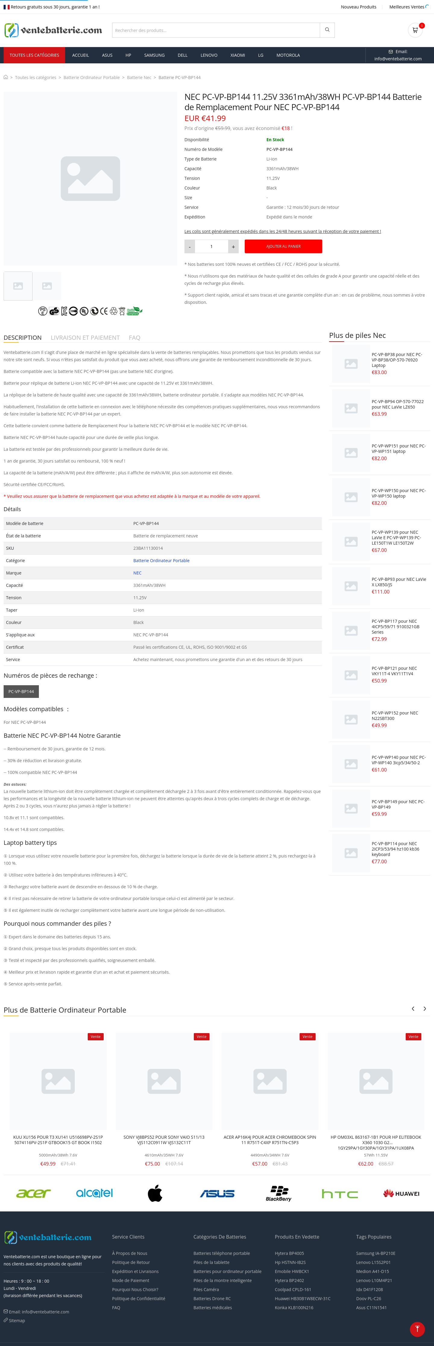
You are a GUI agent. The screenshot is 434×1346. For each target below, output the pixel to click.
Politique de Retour (131, 1262)
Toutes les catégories (35, 77)
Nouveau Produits (358, 7)
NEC (137, 573)
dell (183, 55)
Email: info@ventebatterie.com (39, 1312)
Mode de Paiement (130, 1280)
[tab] (18, 286)
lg (261, 55)
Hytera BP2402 (289, 1280)
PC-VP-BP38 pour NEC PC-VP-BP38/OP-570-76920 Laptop (397, 360)
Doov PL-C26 (368, 1298)
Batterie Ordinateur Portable (92, 77)
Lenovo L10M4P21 (374, 1280)
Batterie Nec (139, 77)
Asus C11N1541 (371, 1307)
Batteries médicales (212, 1307)
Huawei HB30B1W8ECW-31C (303, 1298)
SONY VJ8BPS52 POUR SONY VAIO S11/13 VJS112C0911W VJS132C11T (164, 1139)
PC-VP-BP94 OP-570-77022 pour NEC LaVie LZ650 (398, 404)
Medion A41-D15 (372, 1271)
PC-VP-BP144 (21, 691)
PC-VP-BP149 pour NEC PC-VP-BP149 (398, 804)
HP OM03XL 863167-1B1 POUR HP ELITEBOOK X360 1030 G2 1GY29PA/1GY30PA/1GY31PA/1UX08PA (376, 1142)
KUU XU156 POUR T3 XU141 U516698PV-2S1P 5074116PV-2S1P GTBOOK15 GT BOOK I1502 (58, 1139)
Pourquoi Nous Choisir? (135, 1289)
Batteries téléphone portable (221, 1253)
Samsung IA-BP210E (375, 1253)
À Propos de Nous (129, 1253)
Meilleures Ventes (406, 7)
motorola (288, 55)
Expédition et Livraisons (135, 1271)
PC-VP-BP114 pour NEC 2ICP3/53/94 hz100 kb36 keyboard (395, 849)
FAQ (116, 1307)
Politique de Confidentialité (138, 1298)
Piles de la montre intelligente (222, 1280)
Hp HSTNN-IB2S (290, 1262)
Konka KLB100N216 (294, 1307)
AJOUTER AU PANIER (283, 246)
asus (107, 55)
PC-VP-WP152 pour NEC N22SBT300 (395, 715)
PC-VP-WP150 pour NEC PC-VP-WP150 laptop (399, 493)
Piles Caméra (206, 1289)
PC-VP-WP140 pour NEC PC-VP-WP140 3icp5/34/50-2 (399, 759)
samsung (154, 55)
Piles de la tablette (211, 1262)
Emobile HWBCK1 (292, 1271)
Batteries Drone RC (212, 1298)
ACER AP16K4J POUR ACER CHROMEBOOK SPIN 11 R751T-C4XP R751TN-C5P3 (270, 1139)
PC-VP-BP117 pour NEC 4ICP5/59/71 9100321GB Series (395, 626)
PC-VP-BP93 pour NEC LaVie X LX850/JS (399, 581)
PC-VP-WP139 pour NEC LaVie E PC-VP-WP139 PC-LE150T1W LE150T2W (396, 537)
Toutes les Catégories (34, 55)
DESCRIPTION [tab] (23, 338)
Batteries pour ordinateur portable (227, 1271)
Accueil (80, 55)
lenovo (209, 55)
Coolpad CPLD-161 (293, 1289)
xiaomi (238, 55)
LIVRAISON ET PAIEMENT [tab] (85, 338)
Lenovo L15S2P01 (373, 1262)
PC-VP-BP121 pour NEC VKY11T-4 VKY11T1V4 (394, 670)
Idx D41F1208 (369, 1289)
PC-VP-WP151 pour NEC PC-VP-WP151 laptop (399, 448)
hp (128, 55)
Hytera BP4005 (289, 1253)
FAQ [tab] (135, 338)
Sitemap (17, 1320)
